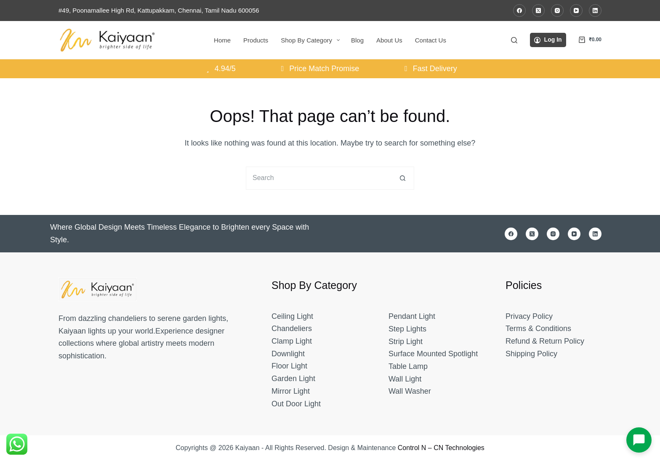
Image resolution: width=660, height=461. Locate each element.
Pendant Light (412, 316)
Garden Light (293, 378)
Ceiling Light (292, 316)
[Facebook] (519, 10)
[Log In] (548, 40)
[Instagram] (557, 10)
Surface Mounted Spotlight (433, 354)
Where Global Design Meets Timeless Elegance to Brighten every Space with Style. (179, 233)
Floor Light (289, 366)
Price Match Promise (318, 68)
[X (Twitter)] (538, 10)
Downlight (288, 354)
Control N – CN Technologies (441, 447)
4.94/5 (219, 68)
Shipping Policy (531, 354)
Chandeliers (291, 328)
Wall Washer (410, 391)
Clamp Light (291, 341)
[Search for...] (318, 178)
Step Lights (407, 329)
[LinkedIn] (595, 10)
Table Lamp (408, 366)
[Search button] (402, 178)
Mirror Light (290, 391)
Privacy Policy (529, 316)
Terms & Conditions (538, 328)
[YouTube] (576, 10)
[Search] (514, 40)
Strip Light (406, 341)
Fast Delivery (429, 68)
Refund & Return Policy (545, 341)
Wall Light (405, 379)
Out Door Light (296, 404)
